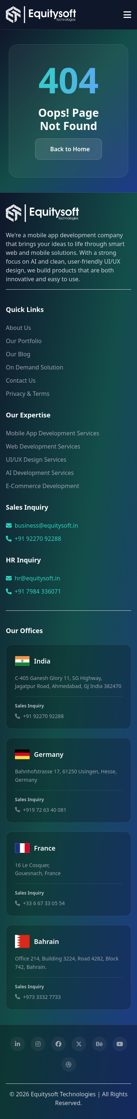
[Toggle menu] (127, 15)
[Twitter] (79, 1044)
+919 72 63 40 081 (44, 809)
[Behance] (99, 1044)
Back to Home (70, 149)
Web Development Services (43, 446)
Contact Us (20, 380)
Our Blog (18, 354)
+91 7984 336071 (38, 591)
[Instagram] (38, 1044)
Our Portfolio (24, 341)
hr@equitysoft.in (37, 578)
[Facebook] (58, 1044)
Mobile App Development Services (52, 433)
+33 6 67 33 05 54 (44, 903)
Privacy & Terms (27, 394)
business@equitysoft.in (46, 525)
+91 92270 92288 (38, 539)
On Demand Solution (34, 367)
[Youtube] (120, 1044)
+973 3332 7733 (42, 996)
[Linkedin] (17, 1044)
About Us (18, 328)
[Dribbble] (68, 1064)
